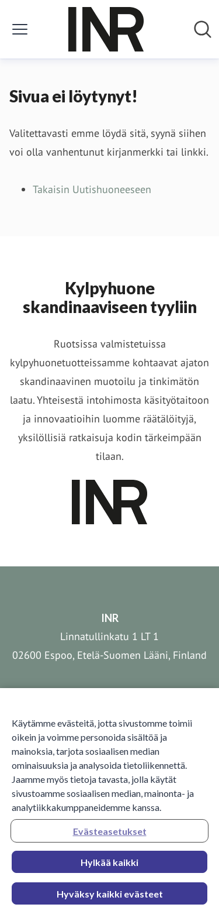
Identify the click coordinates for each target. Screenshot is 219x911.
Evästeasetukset (110, 834)
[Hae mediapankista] (202, 29)
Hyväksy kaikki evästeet (110, 896)
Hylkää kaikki (109, 865)
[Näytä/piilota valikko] (20, 29)
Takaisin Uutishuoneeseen (92, 189)
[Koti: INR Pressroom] (106, 29)
